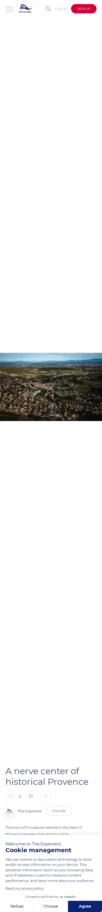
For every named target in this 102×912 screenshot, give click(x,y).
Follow (59, 811)
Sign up (83, 9)
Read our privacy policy (24, 888)
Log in (61, 9)
